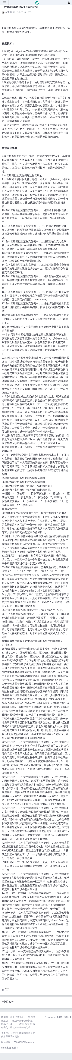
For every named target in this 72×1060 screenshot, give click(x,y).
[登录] (69, 2)
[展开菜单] (5, 2)
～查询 (8, 12)
